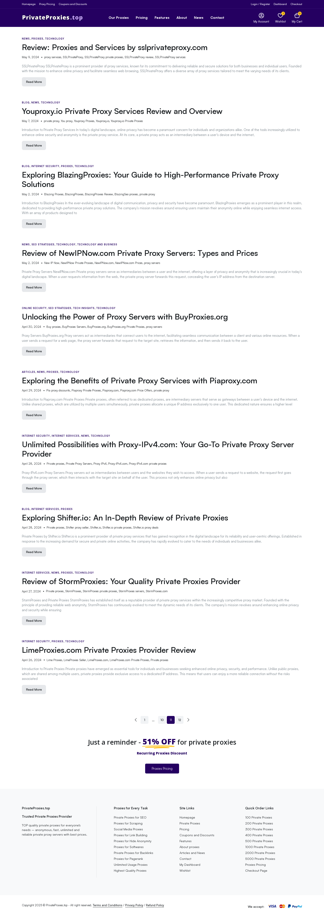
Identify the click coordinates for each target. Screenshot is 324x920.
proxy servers (152, 263)
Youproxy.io (102, 121)
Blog (26, 102)
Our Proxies (119, 17)
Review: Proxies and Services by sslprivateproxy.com (115, 47)
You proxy (66, 121)
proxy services (52, 57)
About (181, 17)
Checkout (296, 4)
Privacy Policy (134, 905)
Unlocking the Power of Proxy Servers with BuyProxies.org (125, 316)
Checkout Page (256, 870)
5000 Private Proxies (260, 859)
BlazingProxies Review (99, 194)
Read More (34, 82)
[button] (297, 17)
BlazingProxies (74, 194)
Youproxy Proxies (84, 121)
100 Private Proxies (258, 817)
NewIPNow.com (104, 263)
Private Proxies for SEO (130, 817)
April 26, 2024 (31, 660)
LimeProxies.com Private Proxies (129, 660)
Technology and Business (97, 244)
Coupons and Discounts (73, 4)
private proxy (51, 121)
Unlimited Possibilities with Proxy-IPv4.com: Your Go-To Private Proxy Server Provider (158, 449)
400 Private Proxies (259, 835)
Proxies (37, 38)
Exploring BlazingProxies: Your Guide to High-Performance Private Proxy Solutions (150, 179)
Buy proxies (53, 326)
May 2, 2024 (30, 194)
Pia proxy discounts (58, 390)
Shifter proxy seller (77, 527)
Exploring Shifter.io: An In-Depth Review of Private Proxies (125, 517)
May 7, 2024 (30, 121)
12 (179, 720)
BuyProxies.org (96, 326)
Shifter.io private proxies (117, 527)
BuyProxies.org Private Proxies (125, 326)
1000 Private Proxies (259, 847)
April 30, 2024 (31, 326)
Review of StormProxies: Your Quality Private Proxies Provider (131, 581)
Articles (28, 372)
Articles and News (192, 853)
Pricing (142, 17)
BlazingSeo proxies (126, 194)
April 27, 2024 (31, 591)
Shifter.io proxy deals (145, 527)
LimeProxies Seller (75, 660)
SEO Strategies (43, 244)
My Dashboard (190, 864)
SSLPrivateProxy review (139, 57)
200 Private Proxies (259, 823)
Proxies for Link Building (130, 835)
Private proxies (55, 463)
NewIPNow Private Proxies (77, 263)
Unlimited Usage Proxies (131, 864)
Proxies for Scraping (128, 823)
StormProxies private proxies (100, 591)
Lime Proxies (54, 660)
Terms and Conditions (107, 905)
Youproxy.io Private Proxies (127, 121)
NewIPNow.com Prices (129, 263)
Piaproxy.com (110, 390)
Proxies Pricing (162, 768)
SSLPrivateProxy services (170, 57)
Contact (217, 17)
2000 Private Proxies (260, 853)
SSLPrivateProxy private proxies (104, 57)
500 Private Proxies (259, 841)
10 (162, 720)
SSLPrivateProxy (73, 57)
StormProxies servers (131, 591)
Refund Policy (155, 905)
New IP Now (51, 263)
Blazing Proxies (53, 194)
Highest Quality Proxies (130, 870)
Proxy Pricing (47, 4)
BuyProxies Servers (74, 326)
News (198, 17)
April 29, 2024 (31, 390)
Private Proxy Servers (79, 463)
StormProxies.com (157, 591)
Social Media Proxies (128, 829)
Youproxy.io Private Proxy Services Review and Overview (122, 111)
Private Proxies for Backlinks (133, 853)
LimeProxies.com (98, 660)
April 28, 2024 (31, 463)
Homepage (28, 4)
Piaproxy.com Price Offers (136, 390)
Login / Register (260, 4)
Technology (54, 38)
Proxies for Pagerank (128, 859)
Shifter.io (95, 527)
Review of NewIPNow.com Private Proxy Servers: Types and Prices (140, 253)
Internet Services (65, 435)
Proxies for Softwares (129, 847)
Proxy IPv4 (100, 463)
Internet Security (45, 166)
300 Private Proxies (259, 829)
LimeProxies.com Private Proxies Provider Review (109, 650)
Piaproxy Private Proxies (86, 390)
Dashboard (280, 4)
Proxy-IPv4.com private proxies (148, 463)
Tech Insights (84, 308)
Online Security (34, 308)
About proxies (189, 847)
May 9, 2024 (30, 57)
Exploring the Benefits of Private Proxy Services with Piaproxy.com (139, 380)
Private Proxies (190, 823)
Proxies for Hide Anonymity (132, 841)
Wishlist (185, 870)
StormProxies (73, 591)
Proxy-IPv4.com (117, 463)
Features (162, 17)
